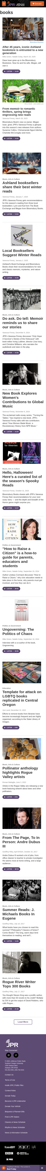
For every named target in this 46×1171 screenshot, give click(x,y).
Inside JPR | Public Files (14, 1085)
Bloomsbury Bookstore (37, 42)
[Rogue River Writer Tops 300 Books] (21, 962)
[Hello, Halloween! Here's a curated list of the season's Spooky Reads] (21, 453)
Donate (38, 4)
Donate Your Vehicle (12, 1106)
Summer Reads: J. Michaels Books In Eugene (18, 914)
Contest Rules (10, 1091)
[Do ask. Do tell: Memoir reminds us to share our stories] (21, 299)
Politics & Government (11, 545)
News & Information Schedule (16, 1133)
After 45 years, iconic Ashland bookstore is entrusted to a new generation (22, 50)
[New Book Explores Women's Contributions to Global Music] (21, 374)
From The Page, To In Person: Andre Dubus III (21, 842)
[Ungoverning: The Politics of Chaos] (21, 610)
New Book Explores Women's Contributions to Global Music (23, 399)
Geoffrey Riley (7, 924)
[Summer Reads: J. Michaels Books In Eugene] (21, 890)
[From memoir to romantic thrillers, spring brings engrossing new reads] (23, 90)
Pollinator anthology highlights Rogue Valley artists (20, 772)
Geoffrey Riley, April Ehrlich (12, 852)
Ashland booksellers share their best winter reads (22, 187)
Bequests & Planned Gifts (15, 1112)
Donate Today (10, 1096)
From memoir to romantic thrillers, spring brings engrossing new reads (18, 111)
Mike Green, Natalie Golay (12, 57)
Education (6, 688)
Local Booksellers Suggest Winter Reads (21, 253)
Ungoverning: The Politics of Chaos (18, 631)
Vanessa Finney (8, 118)
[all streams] (42, 1168)
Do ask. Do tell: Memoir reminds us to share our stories (22, 322)
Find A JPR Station (12, 1117)
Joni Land (6, 710)
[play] (3, 1168)
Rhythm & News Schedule (15, 1127)
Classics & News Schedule (15, 1122)
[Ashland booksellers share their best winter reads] (21, 163)
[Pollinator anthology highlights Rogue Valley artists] (21, 749)
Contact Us (9, 1075)
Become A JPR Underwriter (15, 1101)
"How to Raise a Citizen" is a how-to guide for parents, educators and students (19, 557)
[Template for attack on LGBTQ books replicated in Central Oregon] (21, 672)
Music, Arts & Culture (11, 179)
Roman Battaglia (8, 782)
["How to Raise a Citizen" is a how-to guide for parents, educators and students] (21, 529)
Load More (23, 1022)
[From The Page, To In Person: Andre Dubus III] (21, 818)
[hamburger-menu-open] (4, 3)
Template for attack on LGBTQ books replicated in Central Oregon (21, 698)
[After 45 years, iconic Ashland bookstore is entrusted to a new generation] (23, 29)
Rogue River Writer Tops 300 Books (19, 984)
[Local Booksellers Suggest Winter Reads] (21, 235)
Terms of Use (10, 1080)
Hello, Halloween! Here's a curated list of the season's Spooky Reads (22, 478)
